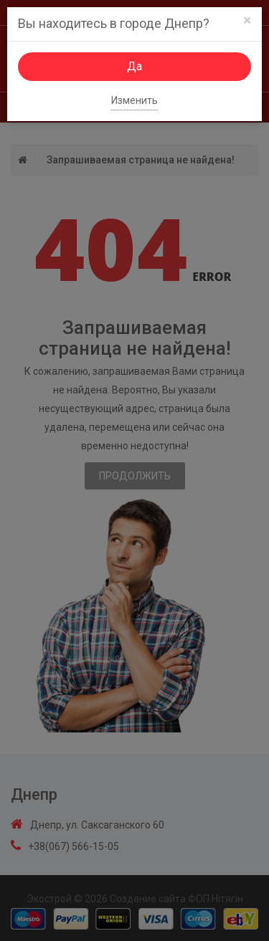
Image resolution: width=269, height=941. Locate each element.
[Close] (247, 20)
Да (134, 66)
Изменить (134, 100)
